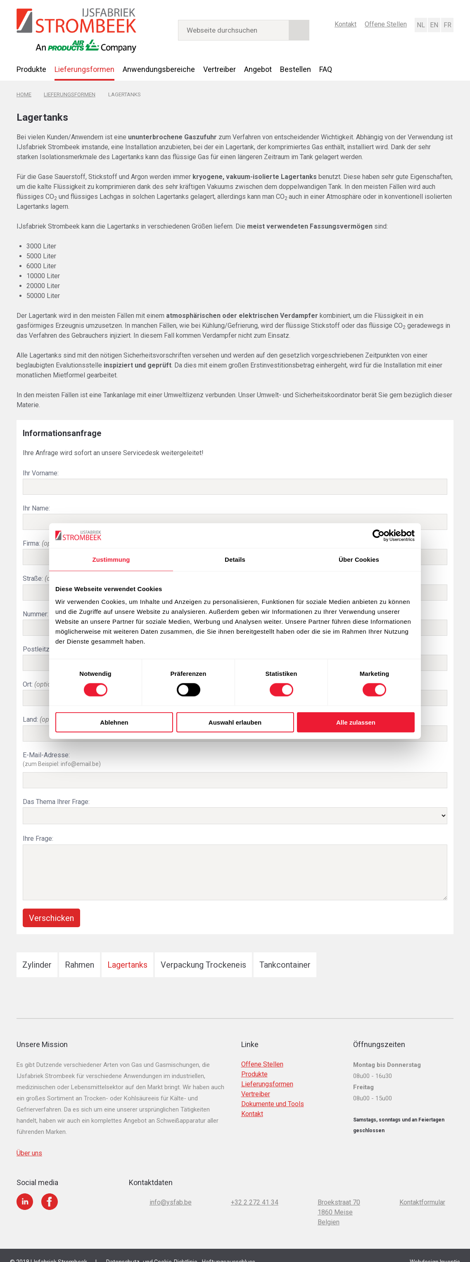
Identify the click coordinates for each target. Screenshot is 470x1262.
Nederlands (420, 24)
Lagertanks (127, 952)
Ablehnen (114, 722)
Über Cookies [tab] (359, 559)
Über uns (29, 1141)
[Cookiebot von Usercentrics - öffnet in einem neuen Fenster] (378, 535)
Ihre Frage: (38, 827)
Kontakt (345, 24)
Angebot (258, 68)
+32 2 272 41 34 (254, 1190)
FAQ (325, 68)
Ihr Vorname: (41, 471)
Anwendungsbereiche (159, 68)
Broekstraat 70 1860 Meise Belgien (339, 1200)
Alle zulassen (355, 722)
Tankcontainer (285, 952)
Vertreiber (219, 68)
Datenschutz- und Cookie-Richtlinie (151, 1249)
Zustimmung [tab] (111, 559)
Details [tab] (235, 559)
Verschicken (51, 906)
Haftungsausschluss (228, 1249)
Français (446, 24)
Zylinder (37, 952)
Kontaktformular (422, 1190)
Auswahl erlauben (235, 722)
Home (24, 94)
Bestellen (295, 68)
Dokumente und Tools (272, 1091)
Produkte (31, 68)
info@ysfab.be (171, 1190)
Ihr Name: (36, 506)
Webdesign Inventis (435, 1249)
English (433, 24)
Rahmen (79, 952)
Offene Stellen (386, 24)
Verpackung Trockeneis (203, 952)
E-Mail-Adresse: (235, 750)
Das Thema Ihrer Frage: (56, 791)
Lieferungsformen (84, 68)
